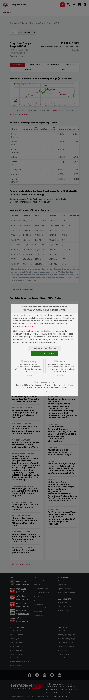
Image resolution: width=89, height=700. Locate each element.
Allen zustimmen (44, 353)
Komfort (62, 361)
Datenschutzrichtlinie (23, 326)
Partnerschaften (46, 382)
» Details (28, 375)
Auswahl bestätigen (44, 348)
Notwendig (30, 361)
